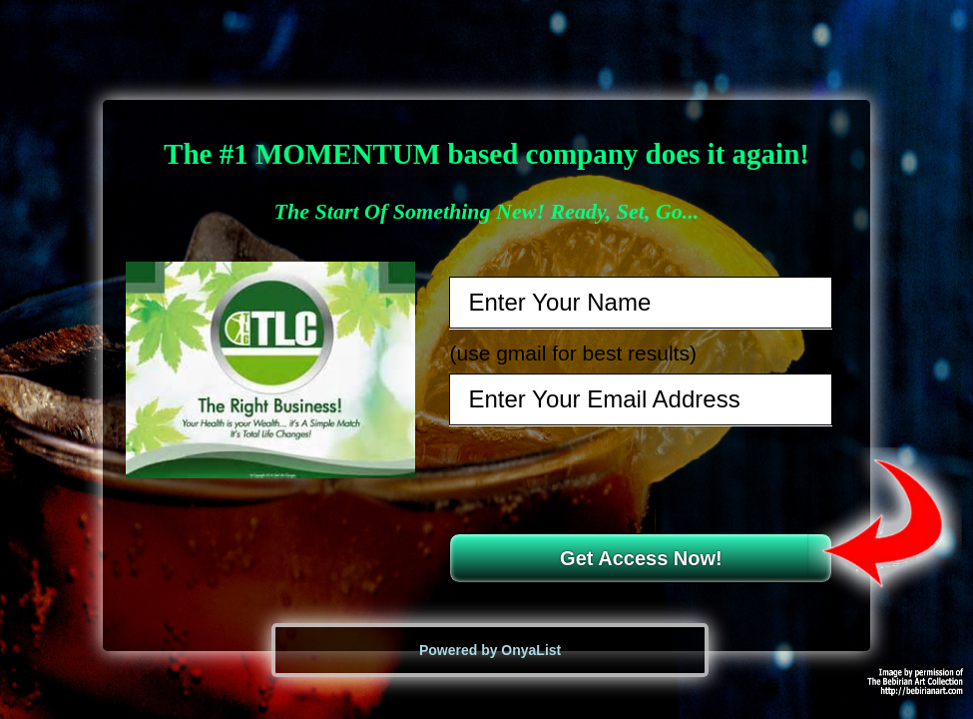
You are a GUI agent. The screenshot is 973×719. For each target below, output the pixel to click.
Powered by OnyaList (490, 650)
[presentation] (642, 479)
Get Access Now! (641, 558)
